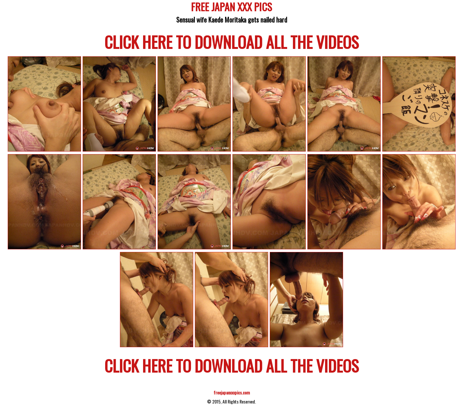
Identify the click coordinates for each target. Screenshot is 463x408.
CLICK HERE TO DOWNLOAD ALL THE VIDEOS (231, 41)
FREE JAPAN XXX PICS (231, 8)
